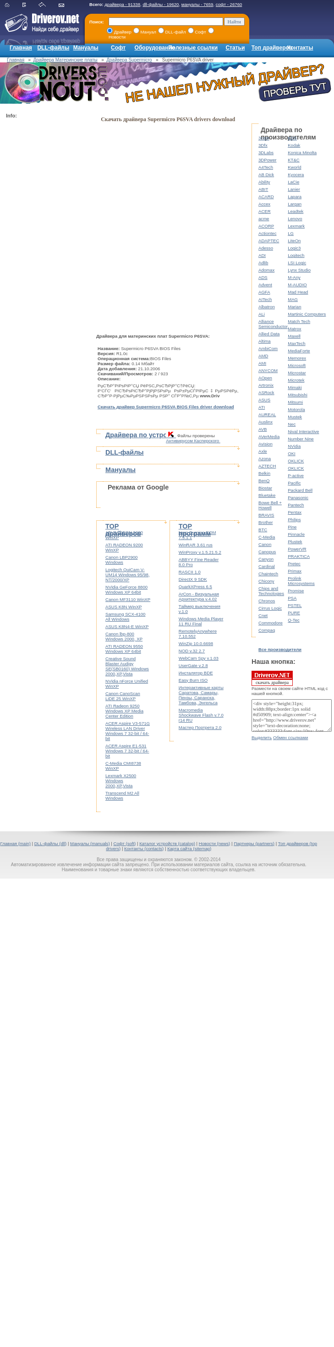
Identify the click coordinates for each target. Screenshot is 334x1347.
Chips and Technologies (271, 591)
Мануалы (86, 48)
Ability (264, 181)
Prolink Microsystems (301, 581)
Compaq (266, 630)
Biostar (265, 487)
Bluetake (266, 495)
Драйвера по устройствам (148, 435)
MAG (293, 299)
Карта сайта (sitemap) (189, 848)
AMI (262, 363)
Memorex (297, 358)
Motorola (296, 409)
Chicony (266, 581)
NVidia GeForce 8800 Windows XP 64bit (126, 589)
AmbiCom (268, 348)
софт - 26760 (229, 4)
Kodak (294, 145)
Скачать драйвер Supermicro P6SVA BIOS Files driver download (166, 406)
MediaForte (299, 350)
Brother (265, 522)
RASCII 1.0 (190, 571)
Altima (264, 341)
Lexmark (296, 225)
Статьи (235, 48)
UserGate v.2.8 (193, 665)
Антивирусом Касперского (193, 440)
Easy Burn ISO (193, 680)
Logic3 (294, 247)
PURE (294, 612)
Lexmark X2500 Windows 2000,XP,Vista (120, 780)
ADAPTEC (268, 240)
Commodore (270, 622)
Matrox (294, 328)
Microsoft (297, 365)
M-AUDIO (297, 284)
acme (263, 218)
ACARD (266, 196)
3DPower (267, 159)
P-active (296, 475)
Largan (294, 203)
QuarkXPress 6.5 (195, 586)
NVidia (294, 446)
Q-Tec (294, 620)
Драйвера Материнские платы (65, 59)
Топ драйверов (272, 48)
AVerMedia (268, 436)
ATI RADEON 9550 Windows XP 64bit (124, 649)
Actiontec (267, 233)
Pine (292, 526)
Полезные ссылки (193, 48)
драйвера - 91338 (122, 4)
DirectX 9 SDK (193, 579)
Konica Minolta (302, 152)
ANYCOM (268, 370)
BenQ (264, 480)
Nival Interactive (303, 431)
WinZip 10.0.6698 (196, 643)
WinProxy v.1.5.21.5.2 (200, 552)
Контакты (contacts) (144, 848)
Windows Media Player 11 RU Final (201, 621)
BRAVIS (266, 515)
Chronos (266, 600)
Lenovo (295, 218)
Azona (264, 458)
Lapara (294, 196)
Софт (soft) (124, 843)
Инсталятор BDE (196, 672)
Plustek (295, 541)
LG (291, 233)
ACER (264, 211)
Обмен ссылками (290, 737)
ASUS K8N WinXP (123, 606)
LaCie (293, 181)
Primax (294, 570)
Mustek (295, 416)
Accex (264, 203)
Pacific (294, 482)
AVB (262, 429)
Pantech (296, 504)
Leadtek (295, 211)
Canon (264, 544)
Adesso (265, 247)
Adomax (266, 270)
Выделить (262, 737)
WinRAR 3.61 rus (196, 544)
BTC (262, 529)
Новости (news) (214, 843)
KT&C (294, 159)
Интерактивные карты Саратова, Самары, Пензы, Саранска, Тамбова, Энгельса (201, 695)
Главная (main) (15, 843)
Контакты (300, 48)
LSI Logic (297, 262)
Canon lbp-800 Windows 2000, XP (123, 636)
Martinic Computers (307, 314)
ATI (261, 407)
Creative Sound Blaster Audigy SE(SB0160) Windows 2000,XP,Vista (127, 666)
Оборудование (155, 48)
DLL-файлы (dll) (50, 843)
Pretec (294, 563)
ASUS (264, 399)
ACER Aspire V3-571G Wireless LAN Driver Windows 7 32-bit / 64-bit (127, 731)
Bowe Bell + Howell (270, 505)
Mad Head (298, 292)
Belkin (264, 473)
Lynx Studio (299, 270)
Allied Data (268, 333)
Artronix (266, 385)
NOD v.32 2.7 (192, 650)
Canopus (267, 551)
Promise (296, 590)
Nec (292, 424)
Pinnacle (296, 534)
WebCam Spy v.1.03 (199, 658)
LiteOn (294, 240)
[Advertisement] (42, 259)
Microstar (297, 372)
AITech (265, 299)
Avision (265, 443)
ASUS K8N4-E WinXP (126, 626)
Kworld (294, 167)
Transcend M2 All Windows (122, 795)
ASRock (266, 392)
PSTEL (294, 605)
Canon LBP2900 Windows (121, 560)
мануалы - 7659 (197, 4)
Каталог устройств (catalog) (167, 843)
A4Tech (265, 167)
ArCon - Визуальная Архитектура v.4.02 (199, 596)
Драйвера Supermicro (129, 59)
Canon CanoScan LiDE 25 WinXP (122, 696)
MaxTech (296, 343)
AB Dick (266, 174)
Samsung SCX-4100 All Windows (125, 617)
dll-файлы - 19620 (160, 4)
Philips (294, 519)
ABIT (263, 189)
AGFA (264, 292)
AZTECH (267, 465)
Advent (265, 284)
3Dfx (263, 145)
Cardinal (266, 566)
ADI (262, 255)
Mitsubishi (297, 394)
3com (263, 137)
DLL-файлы (53, 48)
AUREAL (267, 414)
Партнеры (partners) (254, 843)
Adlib (263, 262)
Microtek (296, 380)
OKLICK (296, 460)
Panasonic (298, 497)
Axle (262, 451)
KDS (292, 137)
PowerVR (297, 548)
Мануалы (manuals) (90, 843)
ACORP (266, 225)
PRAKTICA (299, 556)
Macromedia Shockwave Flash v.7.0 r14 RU (201, 715)
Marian (294, 306)
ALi (261, 314)
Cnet (263, 615)
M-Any (294, 277)
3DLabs (266, 152)
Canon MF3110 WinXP (127, 599)
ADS (263, 277)
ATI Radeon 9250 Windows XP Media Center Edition (124, 710)
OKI (292, 453)
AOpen (265, 377)
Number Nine (301, 438)
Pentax (294, 512)
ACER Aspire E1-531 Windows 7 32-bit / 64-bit (127, 750)
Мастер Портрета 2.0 (200, 727)
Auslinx (265, 421)
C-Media (266, 537)
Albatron (266, 306)
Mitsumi (295, 402)
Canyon (266, 559)
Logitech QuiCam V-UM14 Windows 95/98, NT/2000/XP (127, 574)
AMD (263, 355)
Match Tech (299, 321)
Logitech (296, 255)
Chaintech (268, 573)
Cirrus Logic (270, 608)
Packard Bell (300, 490)
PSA (292, 598)
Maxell (294, 336)
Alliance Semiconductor (273, 324)
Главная (21, 48)
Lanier (294, 189)
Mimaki (294, 387)
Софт (118, 48)
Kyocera (296, 174)
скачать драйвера (272, 678)
